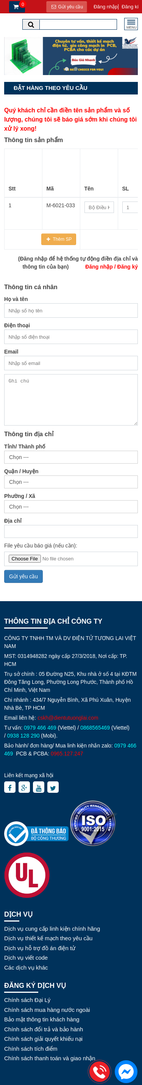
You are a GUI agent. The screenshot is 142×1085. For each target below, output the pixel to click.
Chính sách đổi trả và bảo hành (43, 1029)
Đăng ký (127, 267)
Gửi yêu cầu (66, 7)
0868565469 (95, 728)
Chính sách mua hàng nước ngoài (47, 1010)
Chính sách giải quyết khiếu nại (43, 1038)
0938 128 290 (23, 736)
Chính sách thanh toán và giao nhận (49, 1058)
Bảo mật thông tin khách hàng (42, 1019)
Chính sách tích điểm (31, 1048)
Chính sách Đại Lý (27, 1000)
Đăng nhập (99, 267)
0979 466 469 (40, 728)
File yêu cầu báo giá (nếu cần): (40, 545)
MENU (131, 26)
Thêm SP (61, 239)
